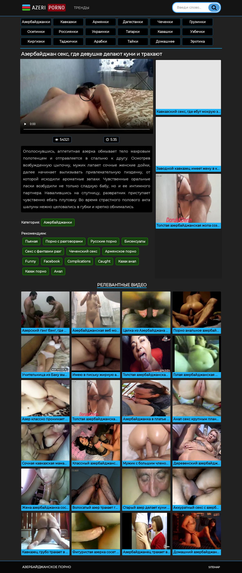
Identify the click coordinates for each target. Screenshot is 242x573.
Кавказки (68, 22)
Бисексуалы (134, 241)
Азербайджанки (36, 22)
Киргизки (36, 41)
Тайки (133, 41)
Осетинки (36, 32)
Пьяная (31, 241)
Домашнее (165, 41)
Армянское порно (120, 251)
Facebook (52, 261)
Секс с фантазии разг (43, 251)
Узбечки (197, 32)
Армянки (101, 22)
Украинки (100, 32)
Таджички (68, 41)
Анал (58, 271)
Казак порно (35, 271)
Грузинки (197, 22)
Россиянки (68, 32)
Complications (78, 261)
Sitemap (214, 567)
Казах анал (127, 261)
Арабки (100, 41)
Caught (104, 261)
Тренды (81, 8)
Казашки (165, 32)
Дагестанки (133, 22)
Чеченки (165, 22)
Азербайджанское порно (46, 567)
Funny (30, 261)
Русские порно (104, 241)
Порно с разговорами (64, 241)
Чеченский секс (83, 251)
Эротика (197, 41)
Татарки (133, 32)
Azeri (43, 7)
